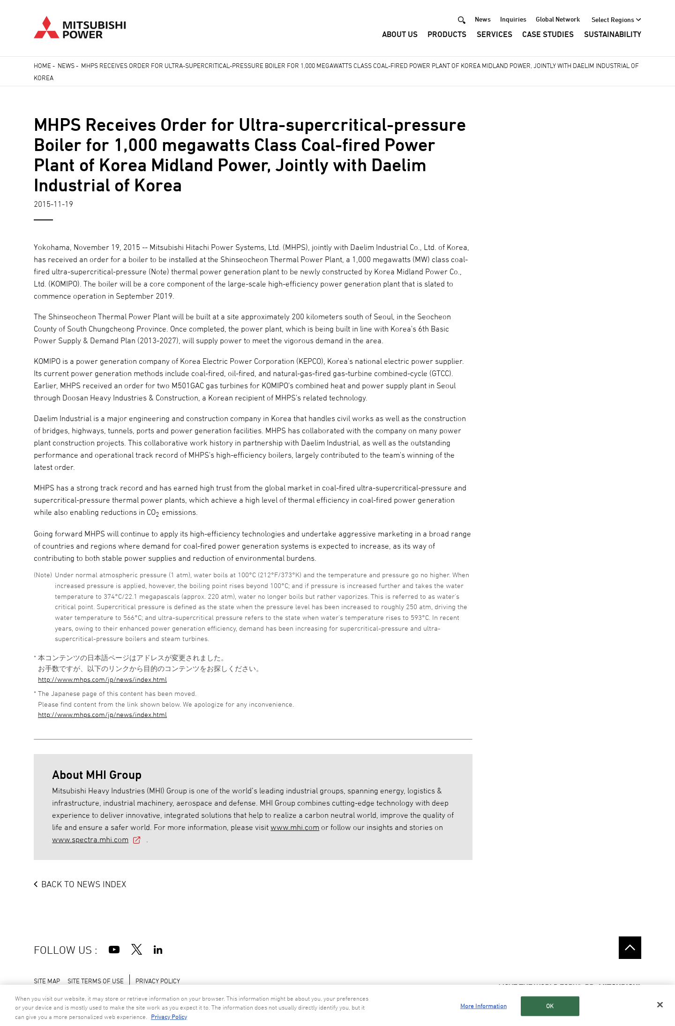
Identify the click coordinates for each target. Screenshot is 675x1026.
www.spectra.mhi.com (90, 839)
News (483, 19)
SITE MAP (47, 981)
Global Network (558, 19)
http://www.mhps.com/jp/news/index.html (102, 679)
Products (447, 35)
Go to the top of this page (630, 947)
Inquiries (513, 19)
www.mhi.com (294, 827)
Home (42, 65)
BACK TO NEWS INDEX (83, 884)
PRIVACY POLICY (157, 981)
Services (494, 35)
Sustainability (612, 35)
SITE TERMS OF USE (96, 981)
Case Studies (548, 35)
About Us (400, 35)
